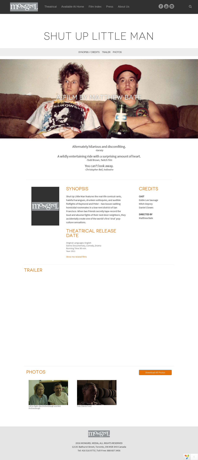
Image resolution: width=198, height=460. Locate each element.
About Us (123, 6)
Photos (117, 52)
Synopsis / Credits (88, 52)
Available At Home (72, 10)
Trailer (106, 52)
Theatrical (50, 6)
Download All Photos (155, 372)
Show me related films (76, 256)
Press (109, 6)
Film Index (95, 6)
